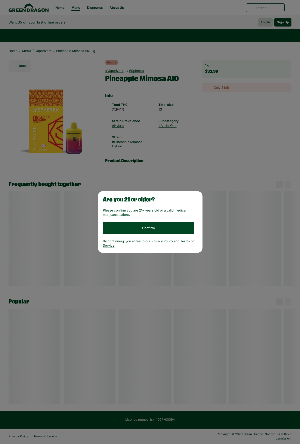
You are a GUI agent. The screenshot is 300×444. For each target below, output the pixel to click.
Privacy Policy (162, 241)
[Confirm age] (148, 228)
